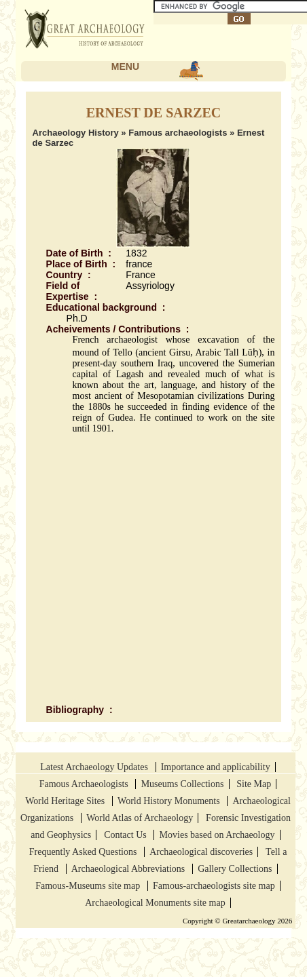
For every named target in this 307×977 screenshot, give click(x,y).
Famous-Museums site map (89, 886)
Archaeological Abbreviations (129, 869)
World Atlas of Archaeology (139, 818)
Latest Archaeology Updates (95, 767)
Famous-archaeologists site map (214, 886)
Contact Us (126, 835)
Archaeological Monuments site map (155, 903)
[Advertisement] (138, 569)
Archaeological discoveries (201, 852)
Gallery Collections (235, 869)
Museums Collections (182, 784)
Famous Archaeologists (85, 784)
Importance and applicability (215, 767)
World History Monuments (170, 801)
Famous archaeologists (177, 133)
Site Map (253, 784)
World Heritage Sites (66, 801)
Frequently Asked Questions (84, 852)
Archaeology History (76, 133)
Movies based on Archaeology (217, 835)
